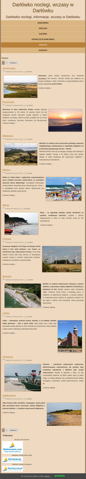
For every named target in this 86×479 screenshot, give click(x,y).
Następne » (13, 63)
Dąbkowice (9, 395)
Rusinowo (8, 102)
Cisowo (7, 239)
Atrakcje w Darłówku (42, 39)
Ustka (6, 313)
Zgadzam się (60, 476)
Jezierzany (9, 68)
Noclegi (43, 28)
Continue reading (45, 88)
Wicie (6, 205)
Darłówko (43, 23)
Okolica (43, 45)
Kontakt (43, 50)
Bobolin (7, 276)
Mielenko (8, 135)
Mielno (7, 170)
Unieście (8, 356)
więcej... (48, 476)
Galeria (43, 34)
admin (30, 71)
